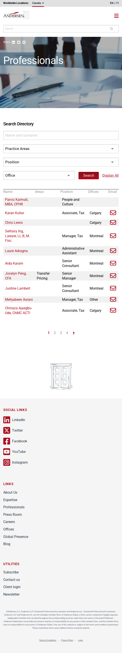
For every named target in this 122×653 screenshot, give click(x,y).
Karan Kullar (14, 213)
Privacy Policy (67, 640)
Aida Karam (14, 263)
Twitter (13, 430)
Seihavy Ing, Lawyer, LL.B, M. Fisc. (17, 236)
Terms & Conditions (47, 640)
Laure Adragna (16, 251)
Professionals (13, 507)
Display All (110, 175)
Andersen (20, 16)
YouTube (14, 452)
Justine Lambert (17, 288)
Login (80, 640)
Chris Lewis (14, 223)
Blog (6, 544)
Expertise (10, 500)
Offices (8, 529)
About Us (10, 492)
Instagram (15, 462)
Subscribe (11, 572)
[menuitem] (38, 4)
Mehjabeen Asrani (19, 299)
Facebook (15, 441)
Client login (12, 587)
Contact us (11, 580)
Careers (9, 522)
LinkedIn (14, 420)
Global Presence (15, 537)
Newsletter (11, 594)
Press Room (12, 514)
